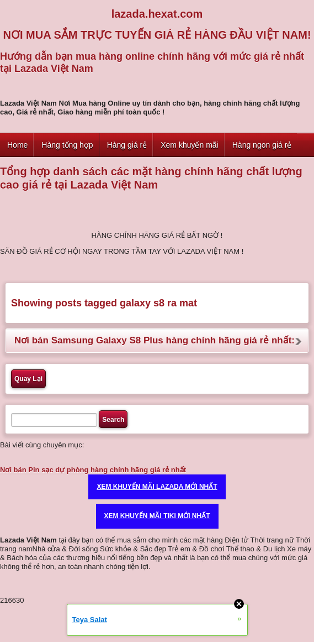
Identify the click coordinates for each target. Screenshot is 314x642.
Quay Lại (28, 379)
